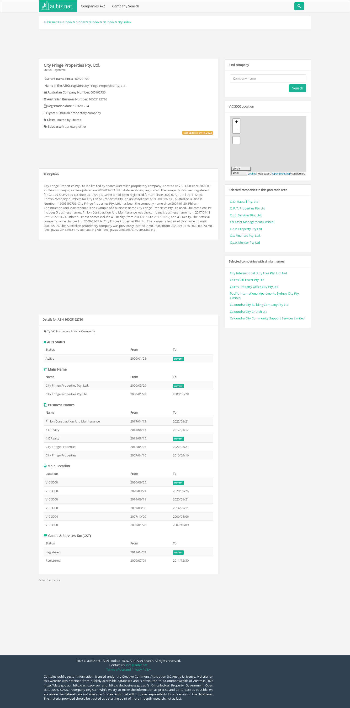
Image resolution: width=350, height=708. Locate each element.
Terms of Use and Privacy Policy (128, 669)
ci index (94, 22)
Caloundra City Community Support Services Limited (267, 318)
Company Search (125, 6)
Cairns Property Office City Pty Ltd (254, 287)
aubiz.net (50, 22)
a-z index (66, 22)
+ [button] (236, 122)
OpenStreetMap (281, 173)
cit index (109, 22)
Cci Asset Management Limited (252, 222)
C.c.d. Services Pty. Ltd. (246, 215)
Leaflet (252, 173)
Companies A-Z (93, 6)
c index (81, 22)
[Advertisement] (175, 43)
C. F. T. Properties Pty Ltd (247, 208)
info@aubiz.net (137, 665)
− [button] (236, 129)
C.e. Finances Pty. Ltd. (245, 235)
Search (297, 88)
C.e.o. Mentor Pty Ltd (245, 242)
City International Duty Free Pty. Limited (258, 273)
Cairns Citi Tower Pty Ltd (247, 280)
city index (124, 22)
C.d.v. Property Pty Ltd (246, 229)
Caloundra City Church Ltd (248, 311)
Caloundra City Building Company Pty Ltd (259, 304)
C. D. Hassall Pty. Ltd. (244, 201)
